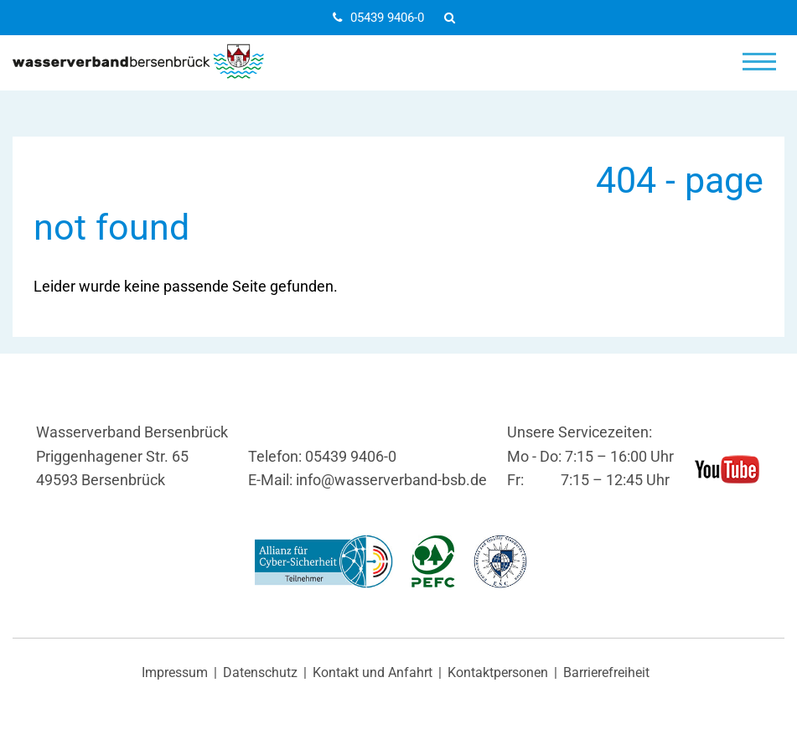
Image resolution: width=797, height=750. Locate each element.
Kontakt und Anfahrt (372, 672)
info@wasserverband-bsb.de (391, 480)
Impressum (175, 672)
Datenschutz (260, 672)
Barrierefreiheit (606, 672)
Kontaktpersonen (498, 672)
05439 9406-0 (378, 17)
